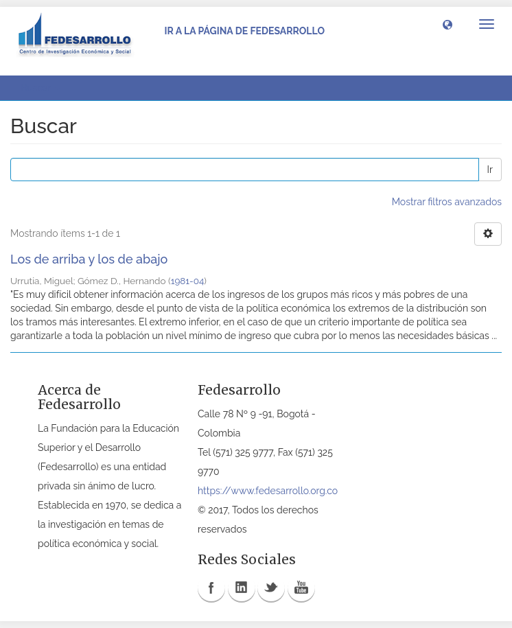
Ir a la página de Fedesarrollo (244, 30)
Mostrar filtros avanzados (447, 201)
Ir (490, 169)
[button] (447, 24)
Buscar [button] (40, 87)
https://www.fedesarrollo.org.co (268, 490)
